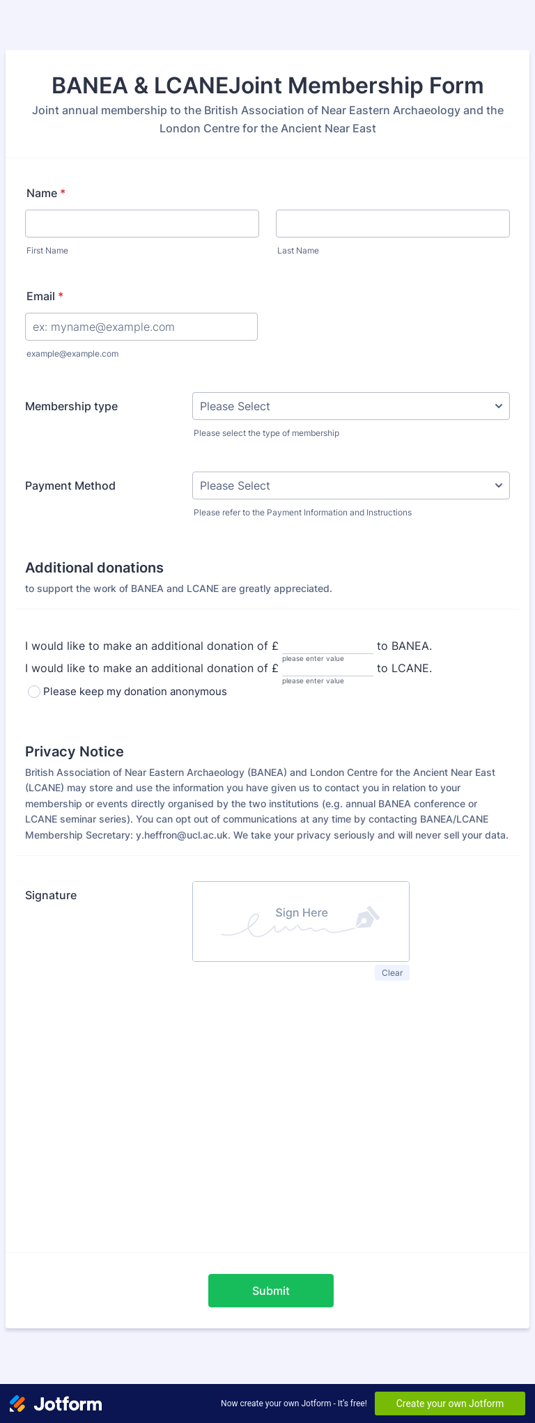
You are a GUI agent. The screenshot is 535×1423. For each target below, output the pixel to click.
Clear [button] (392, 972)
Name (45, 193)
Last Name (298, 250)
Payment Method (70, 485)
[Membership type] (351, 406)
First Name (47, 250)
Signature (51, 895)
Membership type (71, 406)
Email (44, 296)
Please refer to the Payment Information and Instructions (303, 512)
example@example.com (72, 353)
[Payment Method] (351, 485)
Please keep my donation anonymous (135, 691)
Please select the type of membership (266, 433)
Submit (271, 1291)
